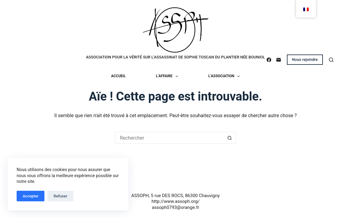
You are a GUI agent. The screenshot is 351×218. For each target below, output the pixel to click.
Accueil (118, 76)
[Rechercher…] (169, 138)
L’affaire (168, 76)
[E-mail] (278, 60)
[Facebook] (269, 60)
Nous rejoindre (305, 59)
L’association (225, 76)
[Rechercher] (331, 60)
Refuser (60, 196)
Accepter (30, 196)
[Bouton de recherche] (230, 138)
